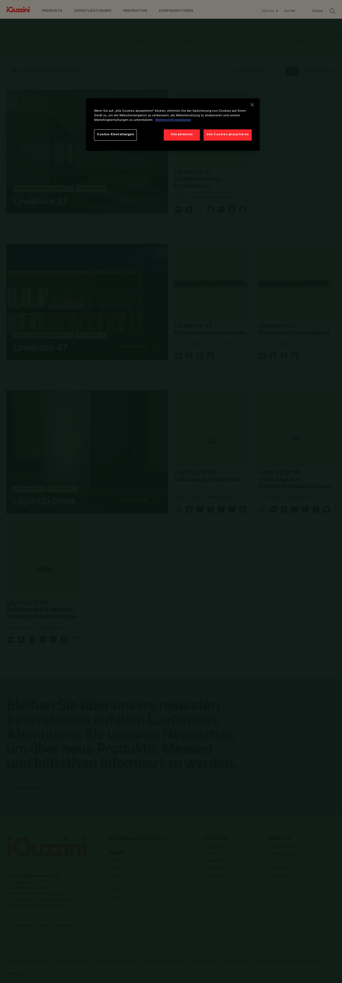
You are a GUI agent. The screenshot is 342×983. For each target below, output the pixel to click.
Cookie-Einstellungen (115, 134)
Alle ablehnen (182, 134)
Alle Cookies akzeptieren (228, 134)
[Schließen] (252, 105)
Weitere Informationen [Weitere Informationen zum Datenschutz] (173, 120)
